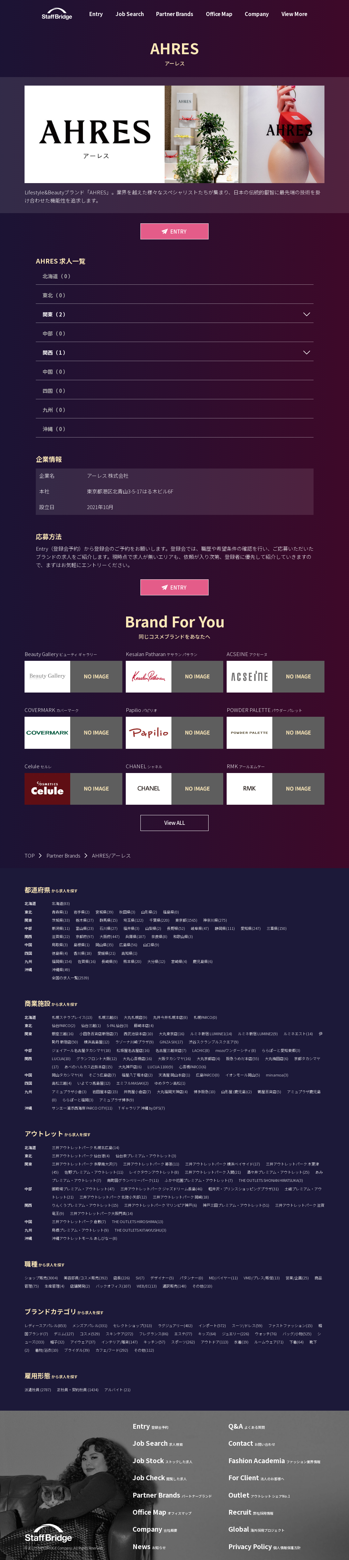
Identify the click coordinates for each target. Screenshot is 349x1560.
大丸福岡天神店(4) (172, 1091)
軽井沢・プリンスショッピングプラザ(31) (243, 1188)
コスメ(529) (90, 1333)
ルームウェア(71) (269, 1341)
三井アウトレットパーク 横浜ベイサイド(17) (222, 1164)
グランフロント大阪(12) (96, 1058)
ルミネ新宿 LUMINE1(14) (211, 1033)
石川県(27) (109, 928)
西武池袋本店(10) (138, 1033)
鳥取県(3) (60, 944)
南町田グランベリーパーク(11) (133, 1180)
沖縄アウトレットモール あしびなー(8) (84, 1238)
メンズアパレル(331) (89, 1325)
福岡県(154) (62, 961)
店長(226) (121, 1277)
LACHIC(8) (201, 1050)
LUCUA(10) (61, 1058)
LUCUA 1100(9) (160, 1066)
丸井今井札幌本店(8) (170, 1017)
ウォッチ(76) (266, 1333)
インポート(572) (212, 1325)
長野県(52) (176, 928)
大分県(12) (156, 961)
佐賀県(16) (87, 961)
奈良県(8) (159, 936)
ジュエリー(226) (235, 1333)
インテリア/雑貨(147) (119, 1341)
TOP (30, 855)
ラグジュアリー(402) (175, 1325)
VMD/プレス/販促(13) (262, 1277)
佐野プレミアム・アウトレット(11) (93, 1172)
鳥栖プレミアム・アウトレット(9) (80, 1230)
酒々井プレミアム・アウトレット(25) (278, 1172)
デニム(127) (64, 1333)
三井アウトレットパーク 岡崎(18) (181, 1197)
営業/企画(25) (297, 1277)
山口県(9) (151, 944)
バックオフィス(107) (113, 1286)
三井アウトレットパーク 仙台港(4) (81, 1155)
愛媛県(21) (106, 953)
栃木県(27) (85, 920)
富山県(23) (85, 928)
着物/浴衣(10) (46, 1350)
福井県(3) (131, 928)
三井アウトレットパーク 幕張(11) (151, 1164)
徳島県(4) (60, 953)
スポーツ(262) (183, 1341)
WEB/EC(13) (147, 1286)
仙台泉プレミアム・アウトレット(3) (146, 1155)
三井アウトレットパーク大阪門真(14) (101, 1213)
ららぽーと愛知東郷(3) (281, 1050)
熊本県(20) (132, 961)
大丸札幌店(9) (135, 1017)
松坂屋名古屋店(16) (133, 1050)
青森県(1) (60, 912)
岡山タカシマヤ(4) (67, 1075)
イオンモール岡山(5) (242, 1075)
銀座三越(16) (63, 1033)
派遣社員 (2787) (38, 1389)
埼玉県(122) (133, 920)
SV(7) (140, 1277)
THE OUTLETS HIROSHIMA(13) (137, 1221)
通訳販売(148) (174, 1286)
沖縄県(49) (61, 969)
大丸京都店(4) (208, 1058)
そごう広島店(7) (102, 1075)
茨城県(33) (61, 920)
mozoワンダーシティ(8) (235, 1050)
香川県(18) (83, 953)
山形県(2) (149, 912)
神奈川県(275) (215, 920)
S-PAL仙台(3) (117, 1025)
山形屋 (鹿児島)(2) (236, 1091)
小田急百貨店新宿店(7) (98, 1033)
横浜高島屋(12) (96, 1041)
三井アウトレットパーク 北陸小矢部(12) (113, 1197)
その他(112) (144, 1350)
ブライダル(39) (77, 1350)
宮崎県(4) (179, 961)
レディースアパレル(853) (45, 1325)
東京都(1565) (186, 920)
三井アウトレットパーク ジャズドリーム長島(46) (161, 1188)
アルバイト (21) (117, 1389)
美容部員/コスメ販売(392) (86, 1277)
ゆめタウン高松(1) (169, 1083)
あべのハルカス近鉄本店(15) (88, 1066)
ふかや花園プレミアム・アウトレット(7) (199, 1180)
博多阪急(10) (204, 1091)
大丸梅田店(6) (276, 1058)
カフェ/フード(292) (111, 1350)
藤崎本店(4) (144, 1025)
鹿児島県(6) (203, 961)
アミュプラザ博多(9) (116, 1099)
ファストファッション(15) (290, 1325)
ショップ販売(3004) (41, 1277)
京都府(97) (85, 936)
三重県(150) (277, 928)
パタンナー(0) (191, 1277)
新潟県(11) (61, 928)
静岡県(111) (225, 928)
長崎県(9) (110, 961)
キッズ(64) (207, 1333)
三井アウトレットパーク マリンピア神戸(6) (160, 1205)
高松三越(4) (62, 1083)
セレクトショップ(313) (132, 1325)
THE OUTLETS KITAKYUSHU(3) (140, 1230)
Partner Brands (174, 18)
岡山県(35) (104, 944)
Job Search (130, 18)
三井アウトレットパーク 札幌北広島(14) (85, 1147)
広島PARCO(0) (207, 1075)
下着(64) (296, 1341)
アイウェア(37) (82, 1341)
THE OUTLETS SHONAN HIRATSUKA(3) (271, 1180)
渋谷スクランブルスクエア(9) (214, 1041)
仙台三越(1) (91, 1025)
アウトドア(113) (214, 1341)
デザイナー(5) (162, 1277)
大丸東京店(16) (171, 1033)
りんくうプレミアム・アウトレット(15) (85, 1205)
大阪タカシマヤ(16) (174, 1058)
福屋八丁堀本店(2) (137, 1075)
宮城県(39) (104, 912)
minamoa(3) (277, 1075)
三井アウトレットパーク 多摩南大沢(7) (84, 1164)
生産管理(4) (54, 1286)
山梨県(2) (153, 928)
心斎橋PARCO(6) (192, 1066)
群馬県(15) (109, 920)
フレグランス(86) (153, 1333)
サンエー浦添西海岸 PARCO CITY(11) (82, 1108)
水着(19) (241, 1341)
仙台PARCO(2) (63, 1025)
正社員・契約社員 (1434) (78, 1389)
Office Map (219, 18)
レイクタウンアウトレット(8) (154, 1172)
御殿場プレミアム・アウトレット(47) (83, 1188)
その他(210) (202, 1286)
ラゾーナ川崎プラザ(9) (134, 1041)
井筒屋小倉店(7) (137, 1091)
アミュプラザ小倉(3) (69, 1091)
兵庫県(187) (135, 936)
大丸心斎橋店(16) (137, 1058)
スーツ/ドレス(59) (247, 1325)
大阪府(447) (110, 936)
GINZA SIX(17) (171, 1041)
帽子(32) (57, 1341)
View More (294, 18)
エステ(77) (183, 1333)
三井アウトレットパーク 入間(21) (213, 1172)
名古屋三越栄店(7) (170, 1050)
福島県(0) (171, 912)
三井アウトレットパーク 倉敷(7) (79, 1221)
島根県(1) (82, 944)
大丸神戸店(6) (130, 1066)
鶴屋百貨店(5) (269, 1091)
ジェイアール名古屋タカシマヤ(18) (81, 1050)
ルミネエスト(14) (298, 1033)
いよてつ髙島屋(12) (93, 1083)
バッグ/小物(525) (297, 1333)
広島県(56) (128, 944)
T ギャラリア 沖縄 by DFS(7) (141, 1108)
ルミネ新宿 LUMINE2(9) (258, 1033)
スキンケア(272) (119, 1333)
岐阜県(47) (200, 928)
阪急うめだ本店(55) (242, 1058)
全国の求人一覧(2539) (70, 977)
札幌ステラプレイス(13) (72, 1017)
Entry (96, 18)
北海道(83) (61, 903)
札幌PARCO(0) (205, 1017)
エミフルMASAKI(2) (132, 1083)
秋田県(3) (127, 912)
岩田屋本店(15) (105, 1091)
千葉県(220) (159, 920)
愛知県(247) (251, 928)
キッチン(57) (154, 1341)
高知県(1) (129, 953)
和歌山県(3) (183, 936)
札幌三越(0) (108, 1017)
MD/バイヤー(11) (223, 1277)
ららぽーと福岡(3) (77, 1099)
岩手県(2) (82, 912)
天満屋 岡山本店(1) (174, 1075)
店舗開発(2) (80, 1286)
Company (257, 18)
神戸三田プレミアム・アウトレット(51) (236, 1205)
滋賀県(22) (61, 936)
